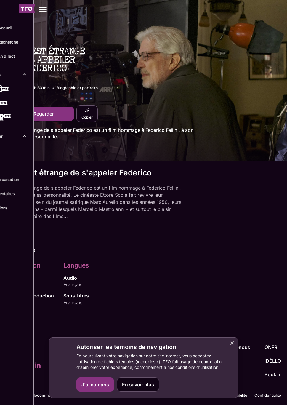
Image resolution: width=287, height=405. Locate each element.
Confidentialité (267, 395)
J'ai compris (95, 385)
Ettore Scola (19, 284)
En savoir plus (138, 385)
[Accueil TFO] (27, 9)
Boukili (272, 374)
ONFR (270, 347)
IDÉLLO (272, 361)
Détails (15, 151)
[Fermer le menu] (9, 9)
